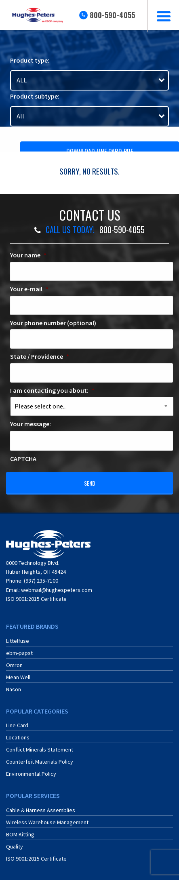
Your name (28, 255)
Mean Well (18, 677)
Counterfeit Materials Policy (39, 761)
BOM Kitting (20, 834)
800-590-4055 (112, 15)
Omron (14, 665)
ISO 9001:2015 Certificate (36, 598)
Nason (13, 689)
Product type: (29, 60)
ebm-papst (19, 653)
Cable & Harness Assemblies (40, 810)
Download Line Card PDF (99, 151)
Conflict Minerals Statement (39, 749)
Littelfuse (17, 640)
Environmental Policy (31, 773)
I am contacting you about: (52, 390)
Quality (14, 846)
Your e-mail (29, 289)
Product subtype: (34, 96)
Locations (17, 737)
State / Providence (39, 356)
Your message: (30, 424)
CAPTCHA (23, 459)
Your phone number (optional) (53, 323)
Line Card (17, 725)
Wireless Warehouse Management (47, 822)
